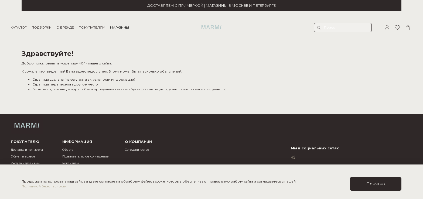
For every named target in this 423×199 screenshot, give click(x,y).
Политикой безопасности (44, 186)
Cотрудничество (137, 150)
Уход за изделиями (25, 163)
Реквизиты (70, 163)
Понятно (375, 183)
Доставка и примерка (27, 150)
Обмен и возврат (24, 156)
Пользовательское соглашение (85, 156)
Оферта (67, 150)
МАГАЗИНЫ (119, 27)
